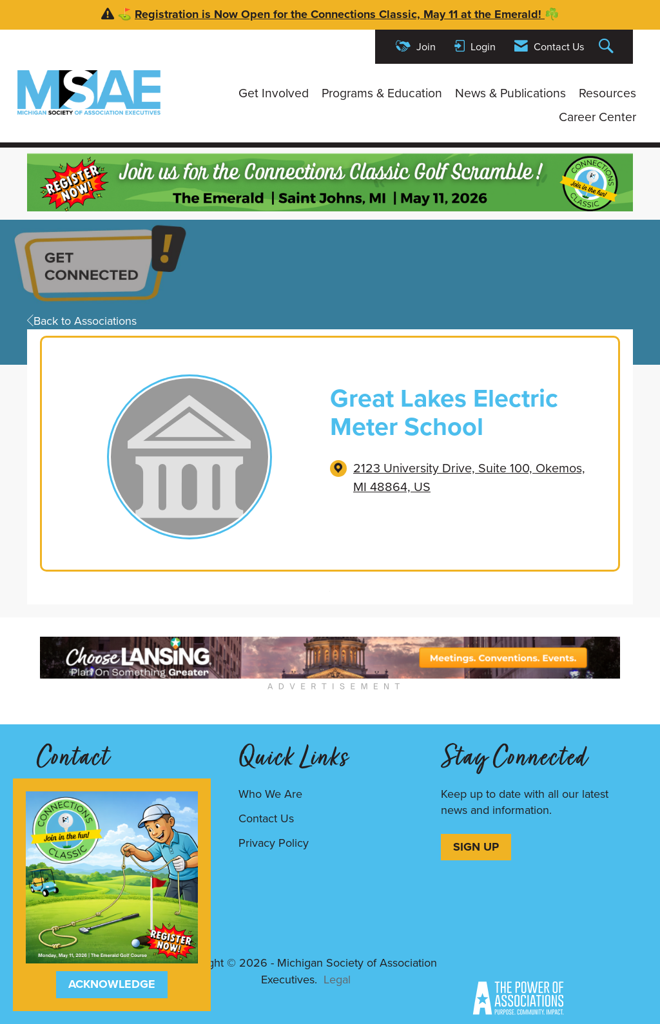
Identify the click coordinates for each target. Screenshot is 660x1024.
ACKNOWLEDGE (111, 984)
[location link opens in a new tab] (476, 477)
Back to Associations (82, 321)
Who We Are (270, 794)
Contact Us (266, 818)
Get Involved (273, 93)
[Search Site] (608, 46)
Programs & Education (382, 93)
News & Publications (510, 93)
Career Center (597, 117)
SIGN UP (476, 846)
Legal (337, 979)
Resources (607, 93)
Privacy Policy (273, 843)
